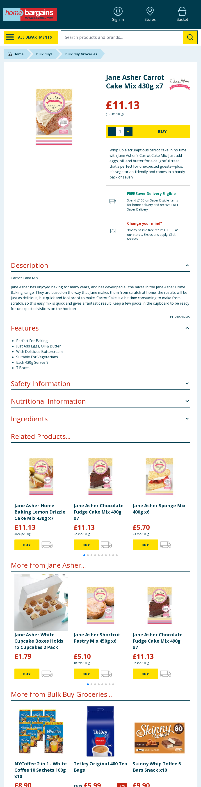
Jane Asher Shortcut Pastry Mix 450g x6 (97, 638)
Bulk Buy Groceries (81, 54)
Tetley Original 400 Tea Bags (100, 767)
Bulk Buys (44, 54)
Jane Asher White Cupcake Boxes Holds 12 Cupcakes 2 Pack (38, 641)
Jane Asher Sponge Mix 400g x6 (159, 508)
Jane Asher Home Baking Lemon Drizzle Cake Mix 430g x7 (39, 511)
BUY (162, 131)
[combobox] (129, 37)
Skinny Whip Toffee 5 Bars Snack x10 (157, 767)
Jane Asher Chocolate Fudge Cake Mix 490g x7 (98, 511)
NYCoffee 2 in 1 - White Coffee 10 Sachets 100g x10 (40, 770)
